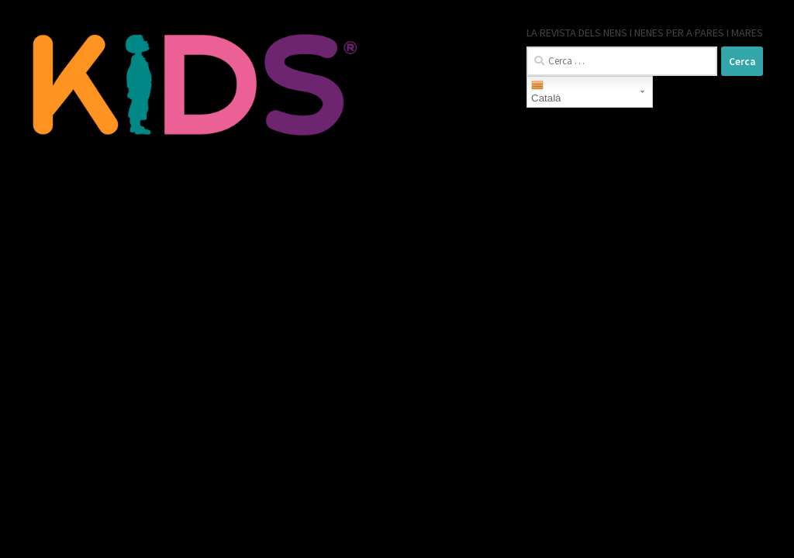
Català (546, 91)
